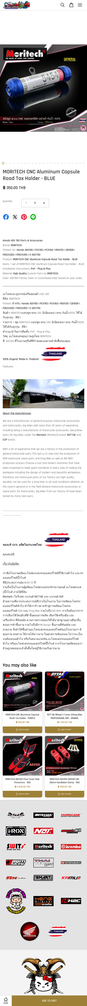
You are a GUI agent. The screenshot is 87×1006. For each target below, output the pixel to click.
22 (80, 163)
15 (54, 163)
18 (65, 163)
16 (58, 163)
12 (43, 163)
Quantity (7, 201)
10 (36, 163)
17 (62, 163)
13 (47, 163)
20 (73, 163)
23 (84, 163)
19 (69, 163)
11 (40, 163)
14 (51, 163)
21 (76, 163)
